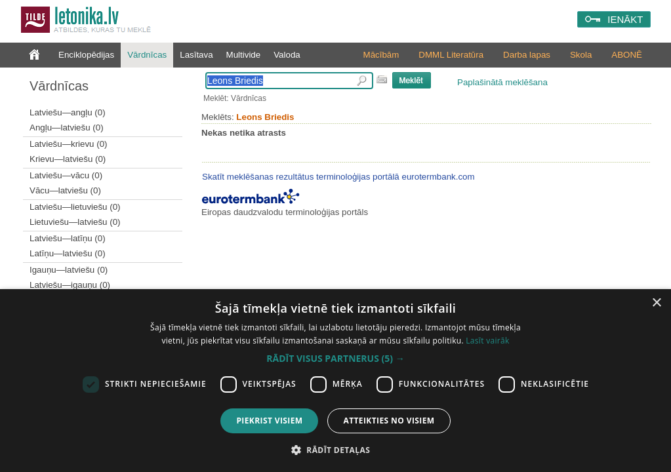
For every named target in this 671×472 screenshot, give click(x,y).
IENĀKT (625, 19)
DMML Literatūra (450, 55)
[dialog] (335, 380)
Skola (581, 55)
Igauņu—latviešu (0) (69, 270)
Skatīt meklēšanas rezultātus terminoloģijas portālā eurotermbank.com (338, 177)
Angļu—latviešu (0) (67, 127)
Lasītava (196, 55)
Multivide (243, 55)
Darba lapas (526, 55)
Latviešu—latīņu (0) (68, 238)
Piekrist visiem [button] (269, 420)
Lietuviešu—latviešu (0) (75, 222)
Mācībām (381, 55)
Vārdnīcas (147, 55)
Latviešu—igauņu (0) (70, 285)
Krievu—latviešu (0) (68, 159)
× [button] (656, 303)
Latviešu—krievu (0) (69, 144)
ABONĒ (626, 55)
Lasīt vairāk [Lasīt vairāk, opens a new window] (487, 340)
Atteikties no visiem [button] (388, 420)
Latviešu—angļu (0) (68, 112)
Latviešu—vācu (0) (66, 175)
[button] (335, 358)
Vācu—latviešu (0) (65, 190)
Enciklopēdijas (86, 55)
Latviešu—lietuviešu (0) (75, 207)
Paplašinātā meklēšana (502, 82)
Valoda (287, 55)
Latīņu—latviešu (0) (68, 253)
